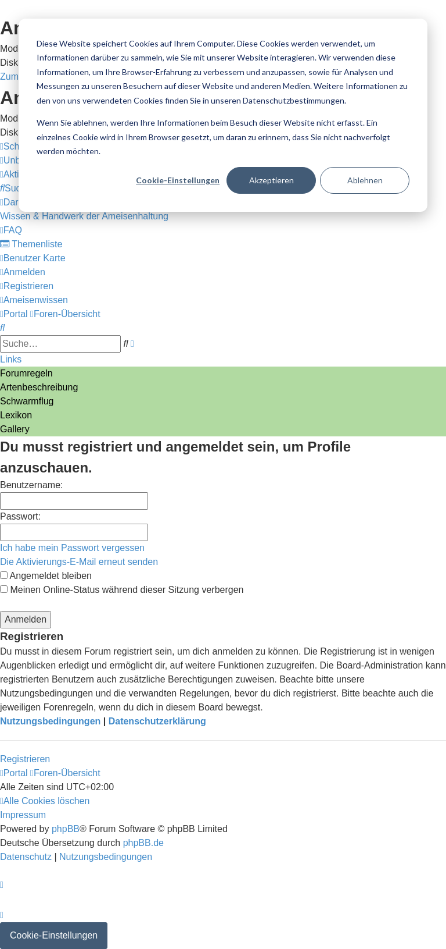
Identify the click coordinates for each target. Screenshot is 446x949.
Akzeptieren (271, 180)
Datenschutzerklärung (157, 721)
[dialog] (223, 115)
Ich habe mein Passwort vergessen (72, 548)
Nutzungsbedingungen (50, 721)
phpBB (66, 829)
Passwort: (20, 516)
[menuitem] (15, 188)
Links (10, 359)
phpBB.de (143, 843)
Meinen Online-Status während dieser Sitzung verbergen (121, 590)
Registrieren (25, 759)
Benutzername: (31, 485)
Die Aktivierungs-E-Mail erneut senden (79, 562)
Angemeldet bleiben (46, 576)
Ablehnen (365, 180)
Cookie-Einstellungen (178, 180)
